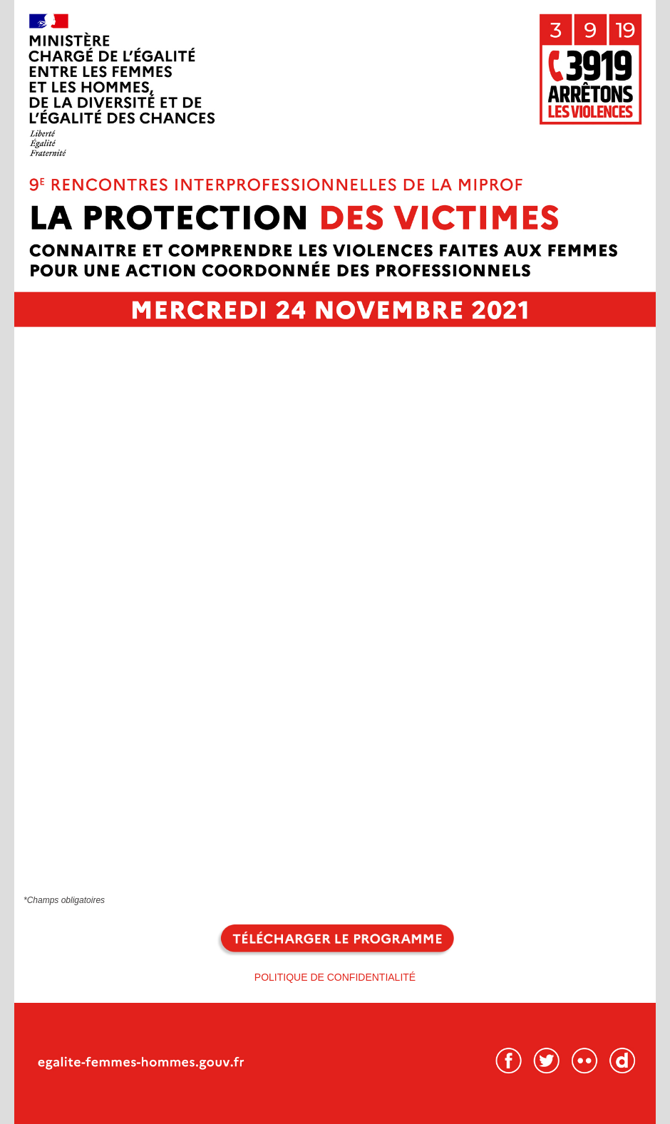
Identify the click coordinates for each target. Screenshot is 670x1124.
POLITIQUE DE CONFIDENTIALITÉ (335, 977)
